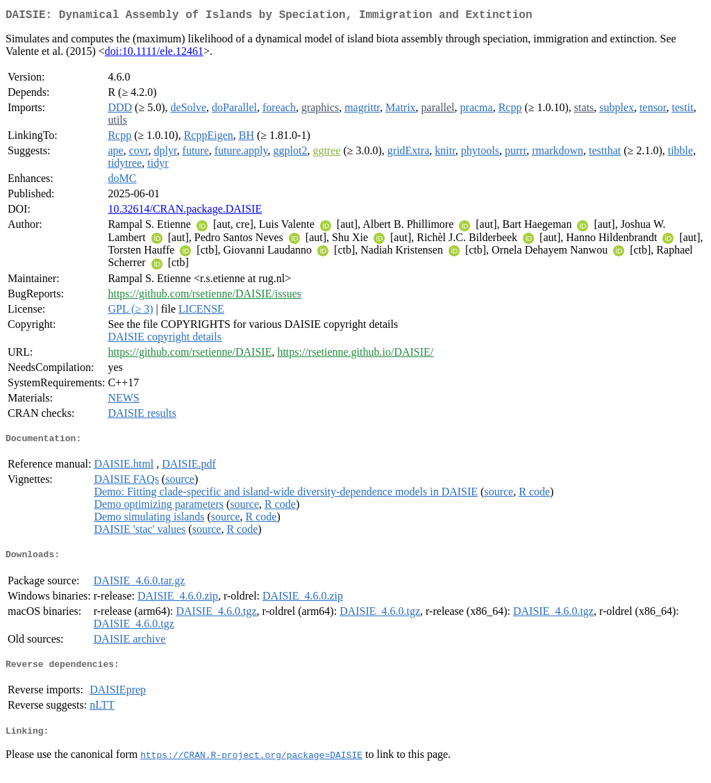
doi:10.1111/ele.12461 (154, 54)
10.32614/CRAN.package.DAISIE (185, 211)
